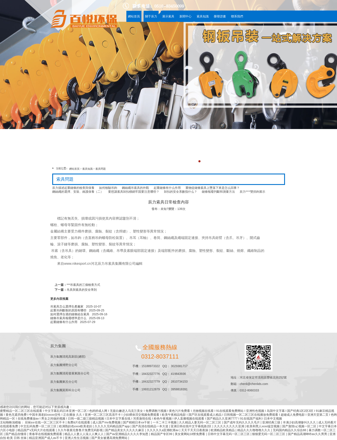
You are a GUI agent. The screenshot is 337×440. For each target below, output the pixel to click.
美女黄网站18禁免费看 (190, 434)
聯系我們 (237, 16)
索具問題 (100, 168)
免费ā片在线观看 (79, 422)
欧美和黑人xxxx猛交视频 (263, 426)
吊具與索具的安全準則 (82, 289)
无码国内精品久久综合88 (290, 430)
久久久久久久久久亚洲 (229, 426)
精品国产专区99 (162, 434)
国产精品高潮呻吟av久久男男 (308, 434)
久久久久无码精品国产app (112, 426)
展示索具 (168, 16)
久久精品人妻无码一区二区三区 (200, 422)
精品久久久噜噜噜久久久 (254, 430)
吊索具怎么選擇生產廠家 (66, 306)
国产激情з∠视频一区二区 (299, 426)
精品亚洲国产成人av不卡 (46, 438)
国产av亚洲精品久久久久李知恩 (127, 434)
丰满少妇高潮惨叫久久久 (300, 422)
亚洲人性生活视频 (77, 438)
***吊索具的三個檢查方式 (83, 284)
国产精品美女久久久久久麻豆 (125, 430)
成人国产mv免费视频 (106, 422)
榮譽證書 (220, 16)
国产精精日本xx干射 (137, 422)
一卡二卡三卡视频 (165, 422)
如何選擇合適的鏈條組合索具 (69, 314)
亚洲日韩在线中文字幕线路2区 (191, 426)
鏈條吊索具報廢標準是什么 (68, 318)
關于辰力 (151, 16)
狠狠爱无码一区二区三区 (269, 434)
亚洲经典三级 (271, 422)
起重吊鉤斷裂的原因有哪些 (68, 310)
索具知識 (203, 16)
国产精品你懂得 (16, 434)
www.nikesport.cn (77, 263)
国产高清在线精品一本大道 (150, 426)
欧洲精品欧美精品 (223, 430)
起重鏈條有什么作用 (63, 322)
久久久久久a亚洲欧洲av (163, 430)
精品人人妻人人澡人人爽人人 (84, 434)
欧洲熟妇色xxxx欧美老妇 (76, 426)
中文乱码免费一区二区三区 (38, 426)
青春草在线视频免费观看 (46, 434)
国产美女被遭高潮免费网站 (109, 438)
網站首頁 (134, 16)
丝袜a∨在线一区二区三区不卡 (45, 422)
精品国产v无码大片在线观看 (36, 430)
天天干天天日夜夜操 (195, 430)
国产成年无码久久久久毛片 (242, 422)
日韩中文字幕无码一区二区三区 (229, 434)
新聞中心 (185, 16)
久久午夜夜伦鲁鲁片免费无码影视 (81, 430)
